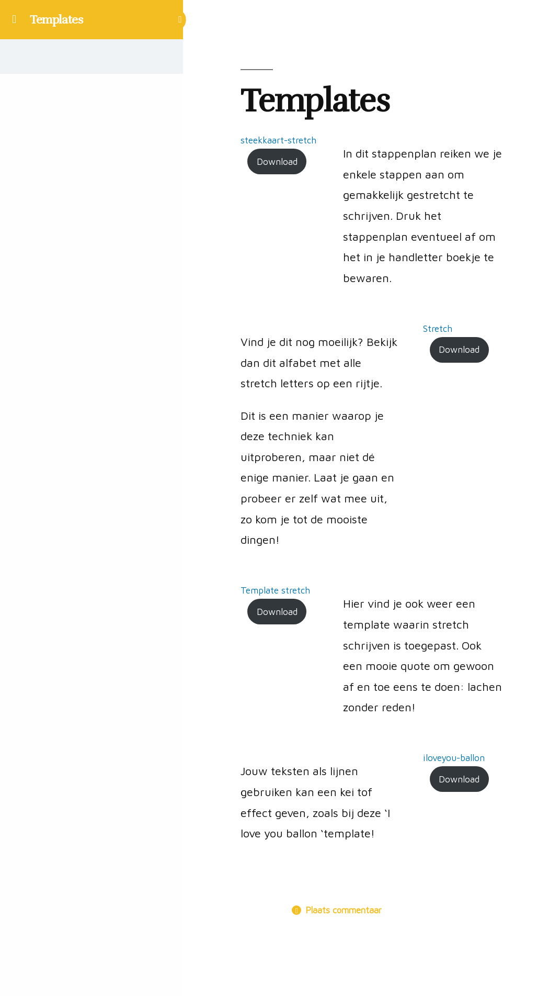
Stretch (437, 328)
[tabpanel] (371, 494)
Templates (56, 20)
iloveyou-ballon (454, 757)
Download (277, 161)
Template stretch (275, 590)
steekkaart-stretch (278, 140)
